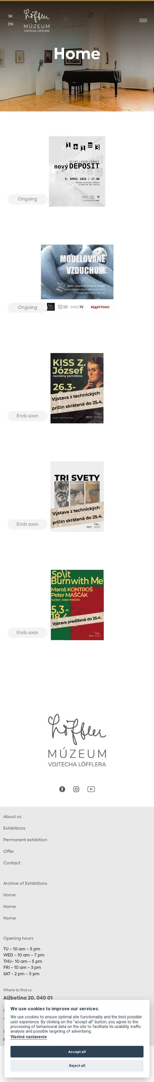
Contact (11, 863)
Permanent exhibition (25, 840)
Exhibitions (14, 828)
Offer (8, 851)
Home (9, 895)
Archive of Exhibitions (25, 883)
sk (10, 16)
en (10, 24)
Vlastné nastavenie (28, 1037)
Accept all (77, 1052)
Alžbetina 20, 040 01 (27, 998)
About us (12, 817)
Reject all (77, 1066)
